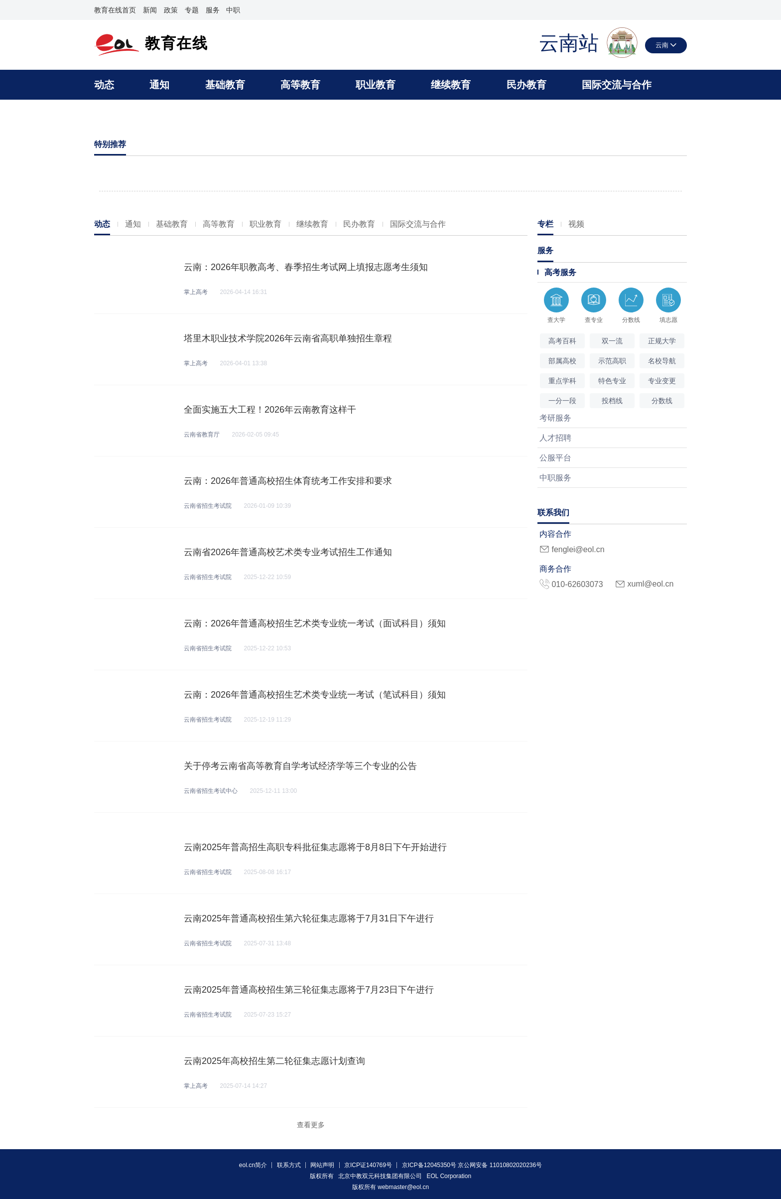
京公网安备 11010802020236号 (500, 1165)
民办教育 (526, 84)
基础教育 (225, 84)
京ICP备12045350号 (429, 1165)
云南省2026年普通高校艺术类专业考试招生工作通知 (288, 552)
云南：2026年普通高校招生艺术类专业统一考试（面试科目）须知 (315, 623)
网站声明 (322, 1165)
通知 (159, 84)
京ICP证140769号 (368, 1165)
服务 (213, 10)
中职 (233, 10)
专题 (192, 10)
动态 (104, 84)
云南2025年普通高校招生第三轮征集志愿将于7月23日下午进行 (309, 990)
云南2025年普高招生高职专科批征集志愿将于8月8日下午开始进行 (315, 847)
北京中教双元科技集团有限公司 (380, 1176)
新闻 (150, 10)
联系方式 (289, 1165)
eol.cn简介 (253, 1165)
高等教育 (300, 84)
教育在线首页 (115, 10)
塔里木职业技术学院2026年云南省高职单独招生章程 (288, 338)
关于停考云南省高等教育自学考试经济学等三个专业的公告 (300, 766)
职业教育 (375, 84)
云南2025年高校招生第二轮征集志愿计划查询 (274, 1061)
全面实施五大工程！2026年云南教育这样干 (270, 410)
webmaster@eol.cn (403, 1187)
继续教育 (451, 84)
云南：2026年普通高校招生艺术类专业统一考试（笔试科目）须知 (315, 695)
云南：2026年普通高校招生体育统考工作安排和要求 (288, 481)
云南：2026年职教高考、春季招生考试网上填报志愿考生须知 (306, 267)
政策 (171, 10)
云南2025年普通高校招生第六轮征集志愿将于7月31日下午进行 (309, 918)
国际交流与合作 (616, 84)
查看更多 (311, 1125)
